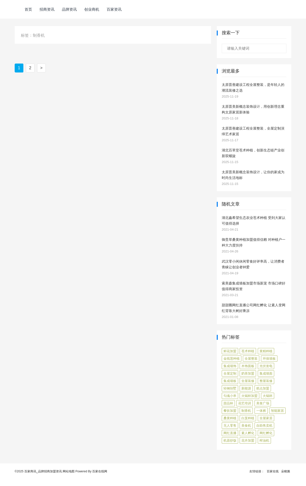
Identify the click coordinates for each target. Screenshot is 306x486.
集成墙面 (266, 373)
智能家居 (277, 411)
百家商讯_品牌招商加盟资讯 (43, 471)
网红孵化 (266, 433)
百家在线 (273, 471)
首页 (28, 9)
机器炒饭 (229, 440)
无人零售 (229, 425)
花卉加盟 (247, 440)
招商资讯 (47, 9)
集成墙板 (229, 381)
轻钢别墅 (229, 388)
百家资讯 (114, 9)
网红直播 (229, 433)
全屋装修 (247, 381)
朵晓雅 (285, 471)
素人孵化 (247, 433)
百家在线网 (99, 471)
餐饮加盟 (229, 411)
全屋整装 (251, 358)
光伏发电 (266, 366)
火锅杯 (267, 396)
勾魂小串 (229, 396)
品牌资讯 (69, 9)
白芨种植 (247, 418)
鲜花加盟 (229, 351)
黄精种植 (266, 351)
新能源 (246, 388)
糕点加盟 (262, 388)
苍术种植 (247, 351)
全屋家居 (266, 418)
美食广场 (262, 403)
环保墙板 (269, 358)
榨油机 (264, 440)
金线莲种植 (231, 358)
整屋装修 (266, 381)
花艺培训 (244, 403)
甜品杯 (228, 403)
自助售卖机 (264, 425)
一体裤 (261, 411)
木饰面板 (247, 366)
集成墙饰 (229, 366)
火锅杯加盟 (249, 396)
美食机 (246, 425)
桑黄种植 (229, 418)
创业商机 (91, 9)
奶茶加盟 (247, 373)
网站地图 (69, 471)
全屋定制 (229, 373)
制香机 (246, 411)
